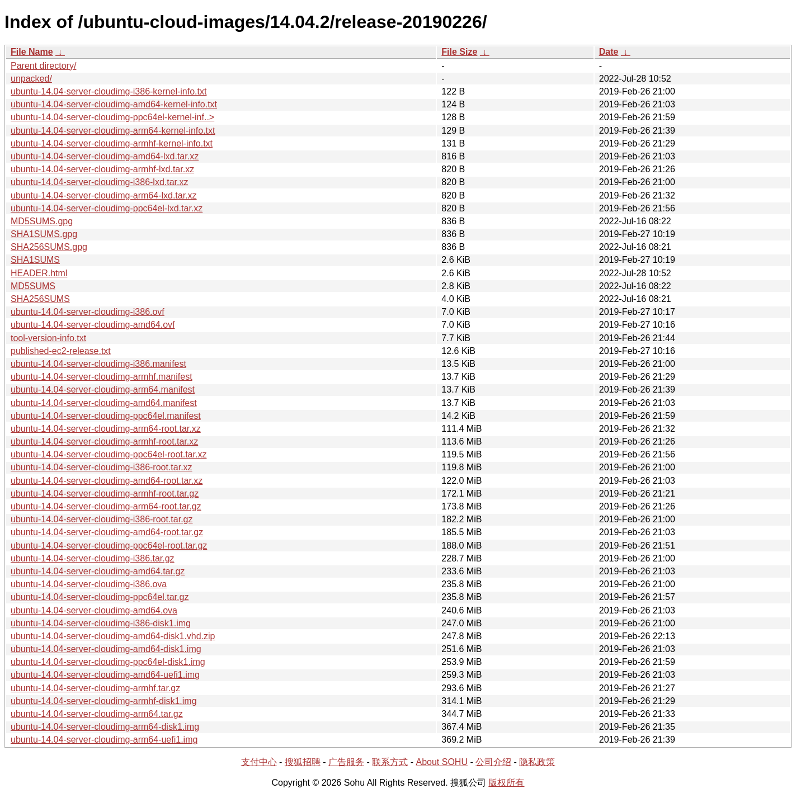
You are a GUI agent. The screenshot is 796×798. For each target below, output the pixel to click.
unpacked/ (31, 78)
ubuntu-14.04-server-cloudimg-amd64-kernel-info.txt (114, 104)
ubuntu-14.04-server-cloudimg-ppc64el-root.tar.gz (109, 545)
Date (609, 51)
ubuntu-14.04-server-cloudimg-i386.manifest (98, 364)
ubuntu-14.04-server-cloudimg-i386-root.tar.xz (101, 467)
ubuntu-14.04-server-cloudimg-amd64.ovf (93, 324)
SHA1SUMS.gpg (44, 234)
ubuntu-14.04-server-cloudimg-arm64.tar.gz (97, 714)
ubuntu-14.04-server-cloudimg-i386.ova (89, 584)
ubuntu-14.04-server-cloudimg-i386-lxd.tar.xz (99, 182)
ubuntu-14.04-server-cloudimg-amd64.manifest (104, 403)
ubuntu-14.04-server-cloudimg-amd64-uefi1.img (105, 674)
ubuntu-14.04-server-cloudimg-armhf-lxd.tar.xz (102, 169)
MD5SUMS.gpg (42, 221)
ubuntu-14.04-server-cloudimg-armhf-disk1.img (104, 701)
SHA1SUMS (35, 260)
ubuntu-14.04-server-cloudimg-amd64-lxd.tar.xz (105, 156)
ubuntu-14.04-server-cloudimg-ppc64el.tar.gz (100, 597)
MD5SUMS (33, 286)
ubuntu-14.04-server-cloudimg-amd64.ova (94, 610)
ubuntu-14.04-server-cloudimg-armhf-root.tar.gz (105, 493)
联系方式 (390, 762)
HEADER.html (39, 273)
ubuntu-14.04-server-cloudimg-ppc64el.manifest (106, 416)
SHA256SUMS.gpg (49, 247)
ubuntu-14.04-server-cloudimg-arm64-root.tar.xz (106, 428)
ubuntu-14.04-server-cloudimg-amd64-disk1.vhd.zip (113, 636)
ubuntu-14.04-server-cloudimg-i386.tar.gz (93, 558)
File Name (32, 51)
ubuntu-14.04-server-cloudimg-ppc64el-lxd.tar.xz (106, 208)
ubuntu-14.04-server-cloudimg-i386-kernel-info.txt (108, 91)
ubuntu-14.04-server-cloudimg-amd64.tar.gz (98, 571)
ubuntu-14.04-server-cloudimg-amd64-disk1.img (106, 649)
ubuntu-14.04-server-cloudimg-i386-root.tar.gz (102, 519)
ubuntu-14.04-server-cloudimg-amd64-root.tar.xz (106, 480)
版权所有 (506, 782)
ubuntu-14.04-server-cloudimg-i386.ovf (87, 312)
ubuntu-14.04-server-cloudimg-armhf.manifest (101, 376)
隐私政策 (537, 762)
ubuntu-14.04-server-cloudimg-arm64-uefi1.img (104, 739)
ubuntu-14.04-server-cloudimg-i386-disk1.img (101, 623)
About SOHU (441, 762)
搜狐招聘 (303, 762)
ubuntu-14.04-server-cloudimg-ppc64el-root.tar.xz (108, 454)
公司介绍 (493, 762)
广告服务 (346, 762)
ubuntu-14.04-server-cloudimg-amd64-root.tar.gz (107, 532)
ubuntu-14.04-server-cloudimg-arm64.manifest (103, 389)
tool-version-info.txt (48, 338)
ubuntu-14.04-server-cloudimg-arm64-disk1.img (105, 726)
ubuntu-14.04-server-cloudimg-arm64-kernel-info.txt (113, 130)
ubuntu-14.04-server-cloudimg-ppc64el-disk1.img (108, 662)
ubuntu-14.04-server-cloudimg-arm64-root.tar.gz (106, 506)
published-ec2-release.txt (61, 351)
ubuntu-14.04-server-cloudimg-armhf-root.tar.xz (104, 441)
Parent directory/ (43, 65)
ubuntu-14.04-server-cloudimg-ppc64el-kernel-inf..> (112, 117)
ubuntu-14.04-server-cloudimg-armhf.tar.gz (95, 688)
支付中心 (259, 762)
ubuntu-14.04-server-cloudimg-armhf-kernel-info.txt (112, 143)
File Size (459, 51)
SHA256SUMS (40, 299)
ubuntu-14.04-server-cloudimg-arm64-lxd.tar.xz (104, 195)
